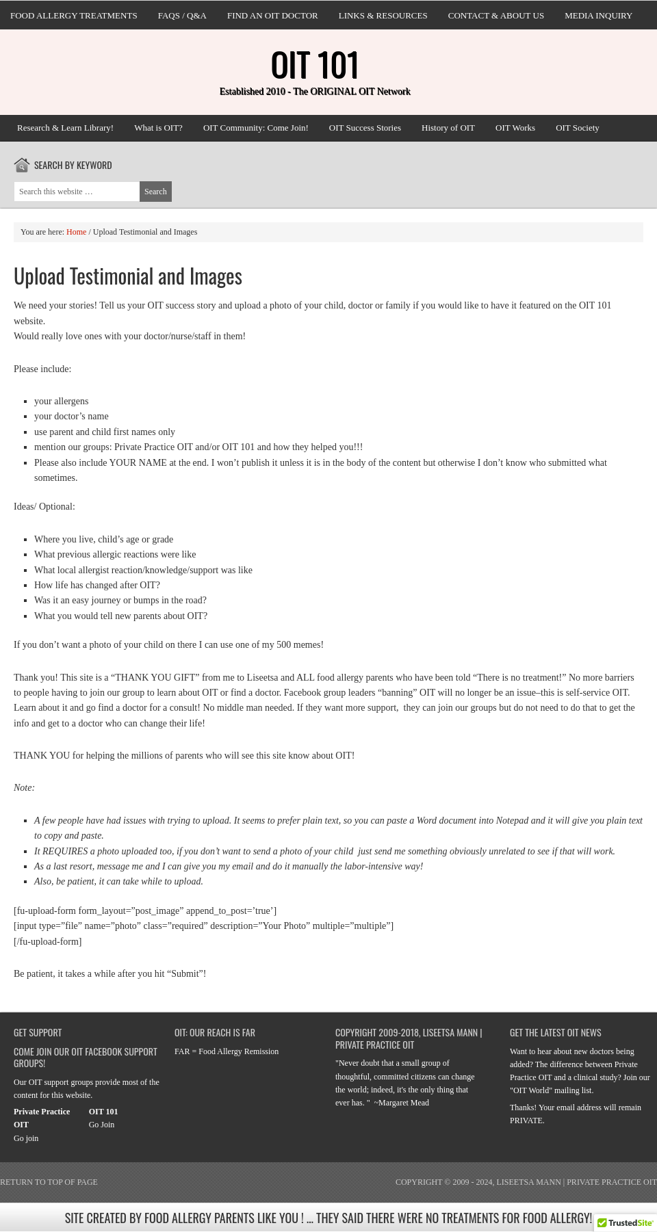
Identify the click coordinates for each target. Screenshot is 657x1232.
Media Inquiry (598, 15)
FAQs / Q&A (182, 15)
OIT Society (578, 127)
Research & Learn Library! (65, 127)
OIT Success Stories (365, 127)
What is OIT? (158, 127)
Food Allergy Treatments (74, 15)
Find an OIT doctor (272, 15)
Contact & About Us (496, 15)
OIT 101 (314, 63)
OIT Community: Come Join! (256, 127)
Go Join (102, 1124)
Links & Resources (383, 15)
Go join (26, 1138)
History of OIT (448, 127)
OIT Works (515, 127)
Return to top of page (49, 1182)
